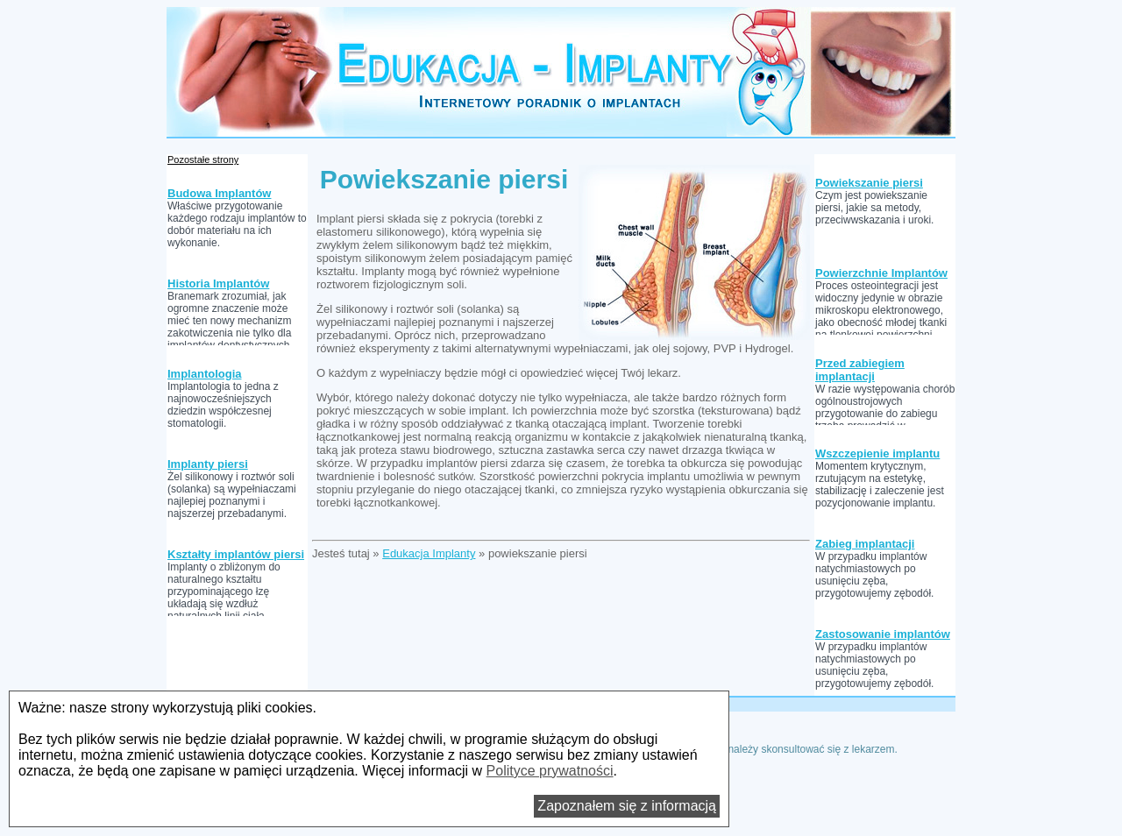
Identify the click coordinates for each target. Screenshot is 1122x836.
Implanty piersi (207, 464)
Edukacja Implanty (428, 553)
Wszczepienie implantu (877, 453)
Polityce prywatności (550, 770)
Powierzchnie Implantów (881, 273)
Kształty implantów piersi (235, 554)
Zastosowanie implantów (882, 634)
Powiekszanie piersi (869, 182)
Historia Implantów (218, 283)
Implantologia (204, 373)
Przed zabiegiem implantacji (860, 370)
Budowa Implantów (219, 193)
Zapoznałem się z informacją (626, 805)
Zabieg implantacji (864, 543)
